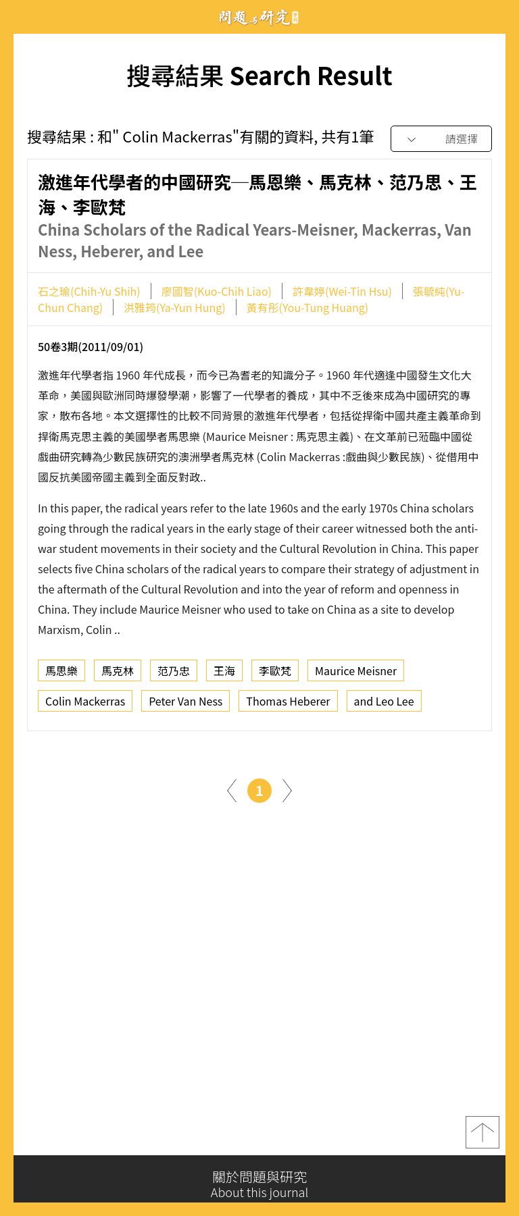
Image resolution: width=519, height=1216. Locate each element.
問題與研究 (259, 17)
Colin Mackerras (85, 703)
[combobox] (441, 139)
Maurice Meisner (356, 673)
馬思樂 (61, 673)
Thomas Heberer (288, 703)
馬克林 (117, 673)
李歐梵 (275, 673)
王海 (224, 673)
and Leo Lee (384, 703)
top (482, 1137)
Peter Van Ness (185, 703)
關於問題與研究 (259, 1184)
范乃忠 (173, 673)
